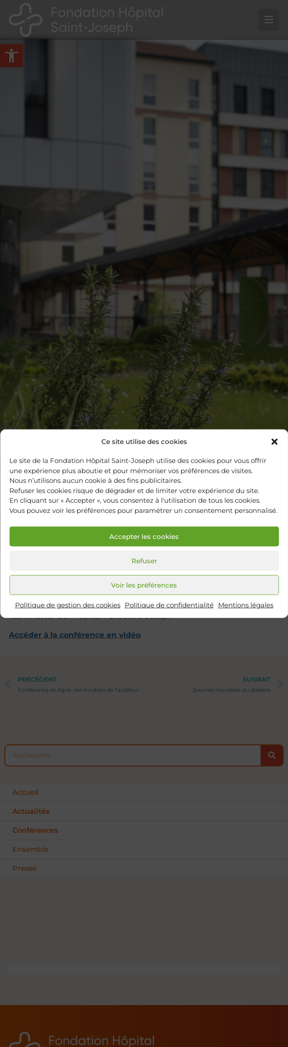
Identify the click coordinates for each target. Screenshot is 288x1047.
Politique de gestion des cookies (67, 605)
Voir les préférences (144, 585)
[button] (274, 441)
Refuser (144, 561)
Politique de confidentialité (169, 605)
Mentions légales (245, 605)
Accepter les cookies (144, 536)
